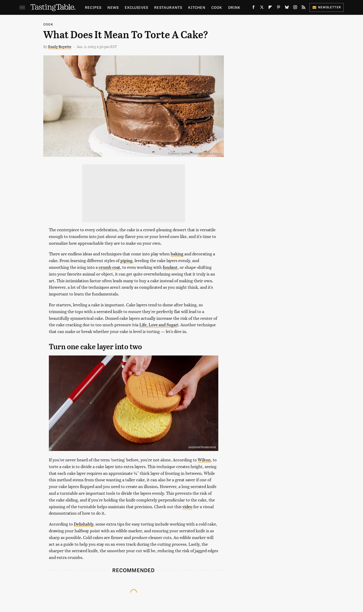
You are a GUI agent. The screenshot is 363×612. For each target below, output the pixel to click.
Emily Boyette (59, 46)
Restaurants (168, 7)
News (113, 7)
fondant (170, 267)
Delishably (83, 524)
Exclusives (136, 7)
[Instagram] (295, 8)
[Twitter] (262, 8)
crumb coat (109, 267)
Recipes (93, 7)
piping (126, 260)
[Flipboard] (270, 8)
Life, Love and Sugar (158, 324)
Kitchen (196, 7)
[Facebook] (253, 8)
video (187, 506)
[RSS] (303, 8)
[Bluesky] (287, 8)
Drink (234, 7)
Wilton (204, 460)
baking (177, 254)
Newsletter (326, 7)
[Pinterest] (278, 8)
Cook (216, 7)
